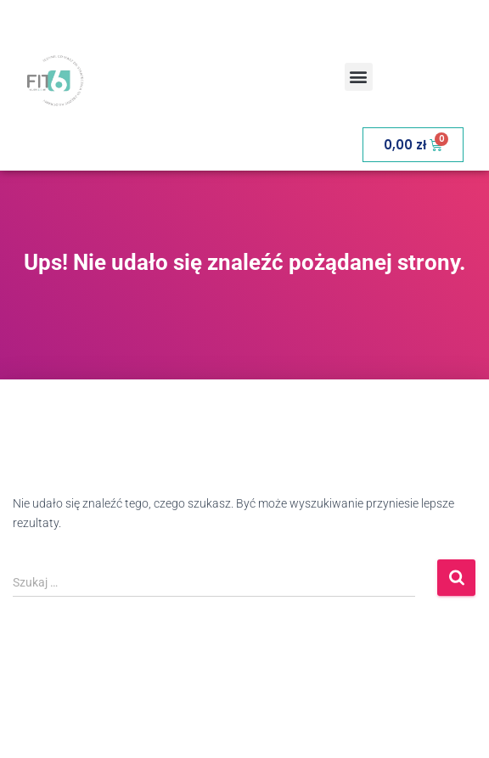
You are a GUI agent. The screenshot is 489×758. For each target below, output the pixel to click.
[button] (359, 77)
